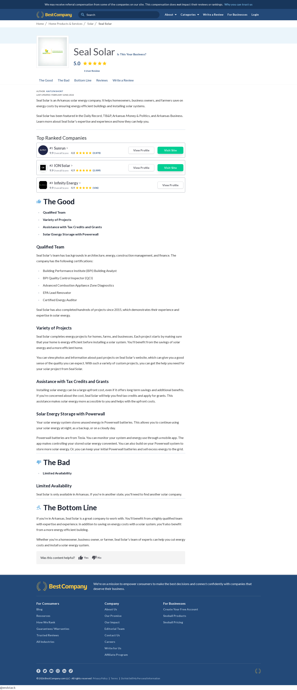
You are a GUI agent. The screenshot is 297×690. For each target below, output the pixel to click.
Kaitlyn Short (54, 91)
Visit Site (170, 150)
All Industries (45, 641)
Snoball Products (174, 615)
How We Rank (45, 622)
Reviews (102, 80)
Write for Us (113, 648)
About (171, 14)
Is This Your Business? (131, 54)
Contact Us (112, 635)
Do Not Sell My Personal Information (140, 678)
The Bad (63, 80)
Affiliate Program (116, 654)
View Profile (141, 150)
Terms (114, 678)
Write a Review (213, 14)
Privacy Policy (100, 678)
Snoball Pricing (173, 622)
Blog (39, 609)
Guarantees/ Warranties (52, 628)
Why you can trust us (238, 4)
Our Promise (113, 615)
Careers (110, 641)
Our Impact (112, 622)
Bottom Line (82, 80)
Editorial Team (115, 628)
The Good (46, 80)
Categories (191, 14)
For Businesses (237, 14)
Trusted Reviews (47, 635)
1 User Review (92, 70)
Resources (43, 615)
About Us (111, 609)
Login (255, 14)
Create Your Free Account (180, 609)
